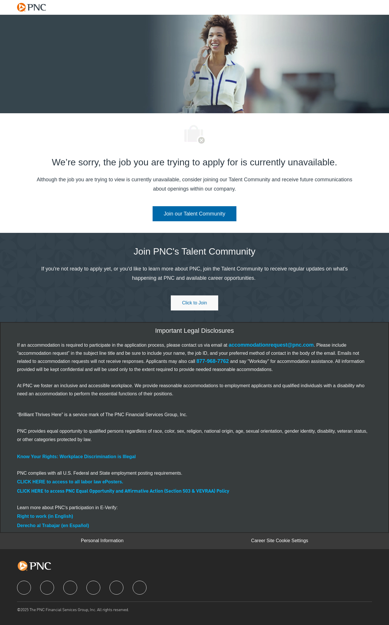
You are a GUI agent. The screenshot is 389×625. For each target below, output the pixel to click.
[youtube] (116, 588)
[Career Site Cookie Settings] (279, 541)
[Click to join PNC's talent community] (194, 302)
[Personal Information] (102, 541)
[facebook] (24, 588)
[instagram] (93, 588)
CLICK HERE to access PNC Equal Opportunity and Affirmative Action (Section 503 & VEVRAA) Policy (123, 491)
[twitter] (70, 588)
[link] (195, 213)
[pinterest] (140, 588)
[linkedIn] (47, 588)
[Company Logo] (34, 7)
